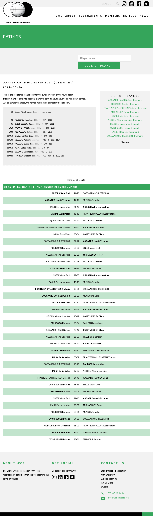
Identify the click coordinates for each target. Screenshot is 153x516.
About (70, 15)
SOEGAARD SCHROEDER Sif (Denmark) (125, 129)
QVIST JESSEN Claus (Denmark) (125, 121)
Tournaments (90, 15)
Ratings (130, 15)
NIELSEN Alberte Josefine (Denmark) (125, 113)
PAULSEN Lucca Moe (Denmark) (125, 117)
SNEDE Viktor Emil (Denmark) (125, 125)
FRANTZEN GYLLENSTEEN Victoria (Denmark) (125, 101)
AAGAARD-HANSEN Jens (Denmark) (125, 93)
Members (112, 15)
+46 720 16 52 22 (112, 485)
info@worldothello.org (115, 490)
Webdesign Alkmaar (20, 511)
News (144, 15)
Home (58, 15)
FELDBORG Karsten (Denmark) (125, 97)
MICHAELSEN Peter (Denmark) (125, 105)
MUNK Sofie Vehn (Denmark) (125, 109)
